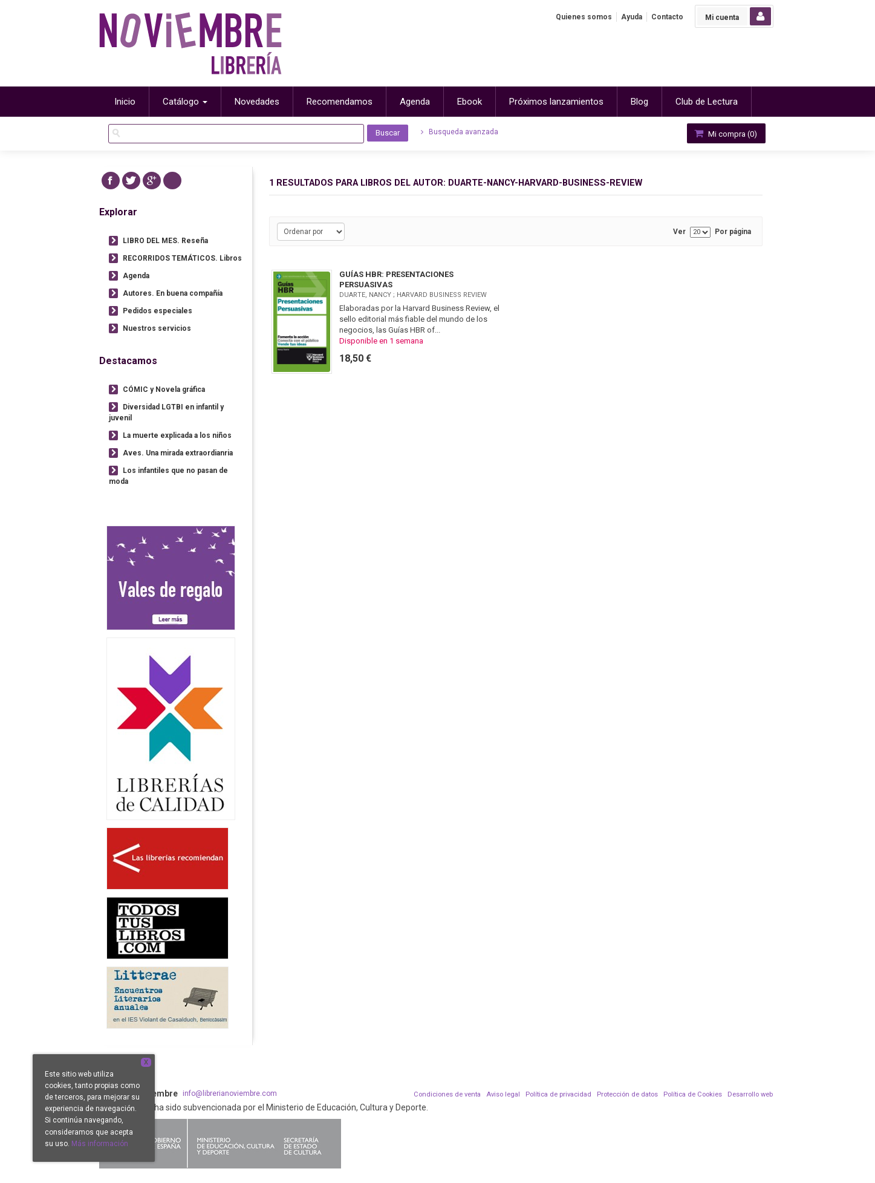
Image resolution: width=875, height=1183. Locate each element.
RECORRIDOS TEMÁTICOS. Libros (182, 258)
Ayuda (631, 17)
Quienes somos (584, 17)
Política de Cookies (692, 1094)
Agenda (136, 276)
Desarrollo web (750, 1094)
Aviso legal (503, 1094)
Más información (99, 1143)
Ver (679, 232)
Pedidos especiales (157, 311)
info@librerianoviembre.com (230, 1093)
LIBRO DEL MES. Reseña (165, 240)
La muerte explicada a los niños (177, 435)
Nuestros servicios (157, 328)
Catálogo (185, 101)
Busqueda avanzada (459, 131)
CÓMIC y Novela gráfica (164, 389)
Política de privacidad (558, 1094)
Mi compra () (725, 133)
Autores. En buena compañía (173, 293)
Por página (733, 232)
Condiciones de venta (447, 1094)
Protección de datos (627, 1094)
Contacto (667, 17)
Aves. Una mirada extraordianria (178, 453)
